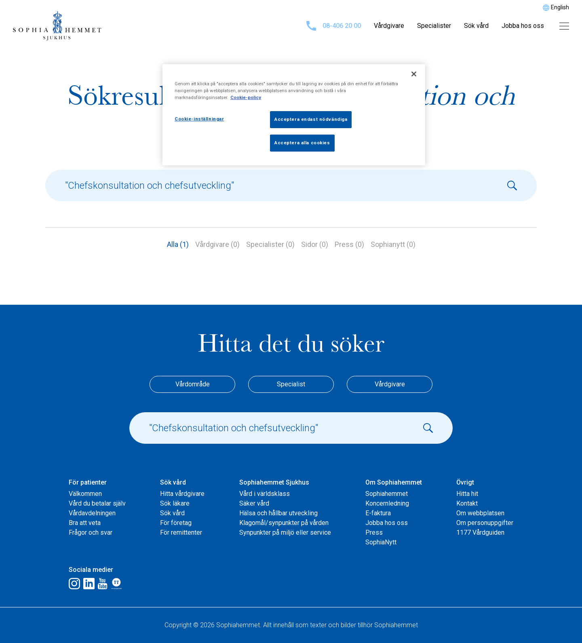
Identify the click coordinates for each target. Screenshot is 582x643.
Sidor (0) (314, 244)
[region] (293, 114)
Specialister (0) (270, 244)
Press (374, 532)
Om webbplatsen (480, 513)
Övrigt (465, 482)
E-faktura (378, 513)
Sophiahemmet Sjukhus (274, 482)
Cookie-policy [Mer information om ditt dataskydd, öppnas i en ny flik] (245, 97)
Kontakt (467, 503)
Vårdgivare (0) (217, 244)
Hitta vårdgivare (182, 494)
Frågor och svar (90, 532)
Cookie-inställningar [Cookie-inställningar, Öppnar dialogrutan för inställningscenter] (199, 119)
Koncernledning (387, 503)
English (560, 7)
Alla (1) (178, 244)
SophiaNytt (380, 542)
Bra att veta (85, 523)
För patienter (88, 482)
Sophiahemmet (386, 494)
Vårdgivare (389, 26)
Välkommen (85, 494)
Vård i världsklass (264, 494)
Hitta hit (467, 494)
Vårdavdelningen (92, 513)
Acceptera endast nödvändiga (310, 119)
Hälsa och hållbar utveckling (278, 513)
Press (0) (349, 244)
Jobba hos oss (523, 26)
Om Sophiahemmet (393, 482)
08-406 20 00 (333, 26)
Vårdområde (192, 384)
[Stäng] (414, 74)
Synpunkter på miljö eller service (285, 532)
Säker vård (254, 503)
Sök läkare (175, 503)
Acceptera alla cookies (302, 142)
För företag (176, 523)
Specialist (291, 384)
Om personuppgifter (484, 523)
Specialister (434, 26)
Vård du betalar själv (97, 503)
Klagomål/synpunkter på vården (284, 523)
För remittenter (181, 532)
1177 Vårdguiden (480, 532)
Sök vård (476, 26)
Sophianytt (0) (393, 244)
